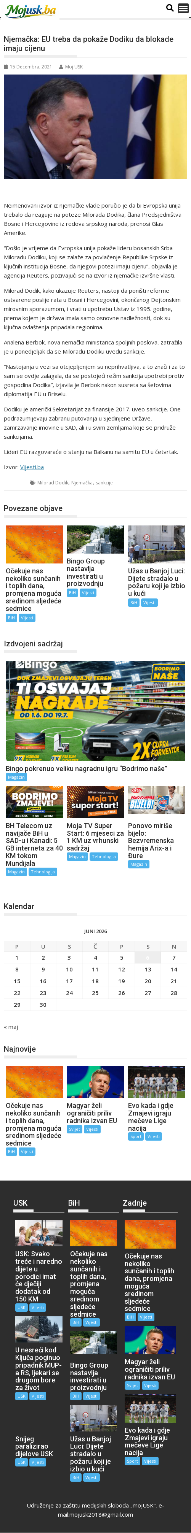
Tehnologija (43, 871)
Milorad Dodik (52, 482)
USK (22, 1307)
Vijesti (27, 617)
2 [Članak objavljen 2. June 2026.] (43, 957)
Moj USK (71, 66)
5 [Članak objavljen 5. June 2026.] (122, 957)
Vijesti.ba (32, 467)
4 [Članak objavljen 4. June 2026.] (95, 957)
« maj (11, 1026)
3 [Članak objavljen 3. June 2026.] (69, 957)
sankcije (104, 482)
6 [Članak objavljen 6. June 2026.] (147, 957)
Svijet (74, 1129)
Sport (135, 1136)
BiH (17, 482)
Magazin (16, 777)
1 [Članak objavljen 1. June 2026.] (17, 957)
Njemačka (82, 482)
